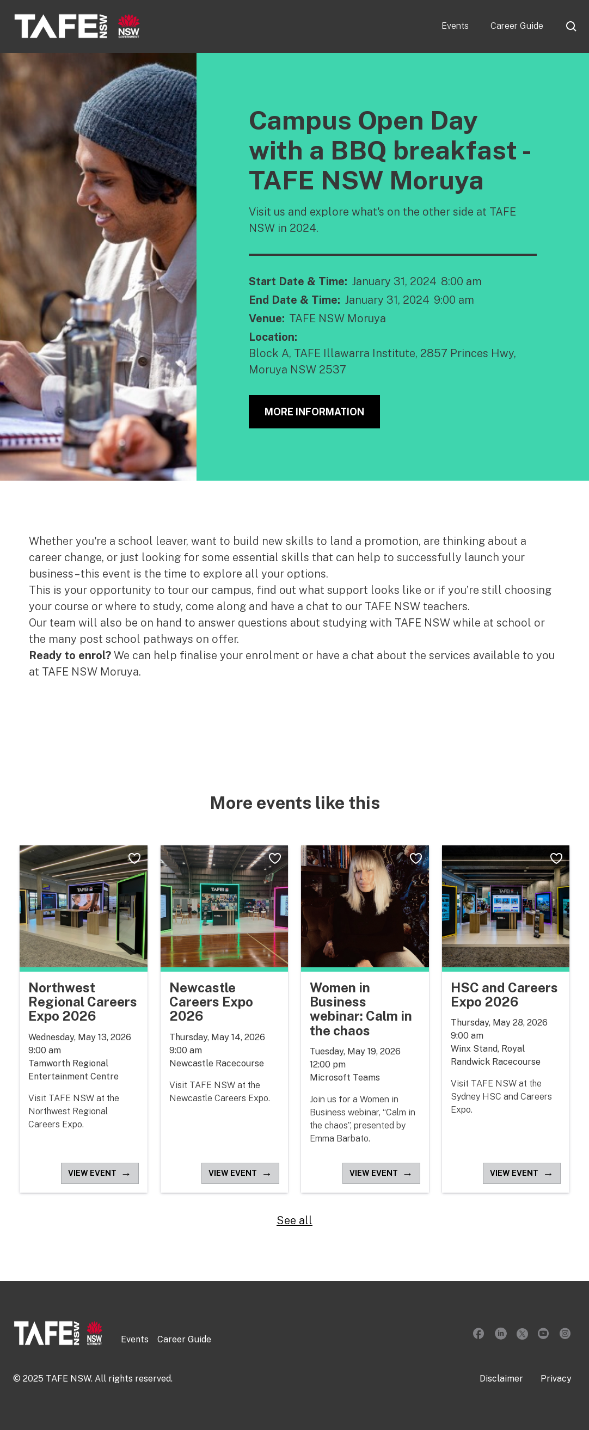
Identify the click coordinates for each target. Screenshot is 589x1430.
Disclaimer (501, 1378)
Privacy (556, 1378)
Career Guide (516, 26)
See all (294, 1220)
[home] (77, 26)
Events (455, 26)
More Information (314, 412)
